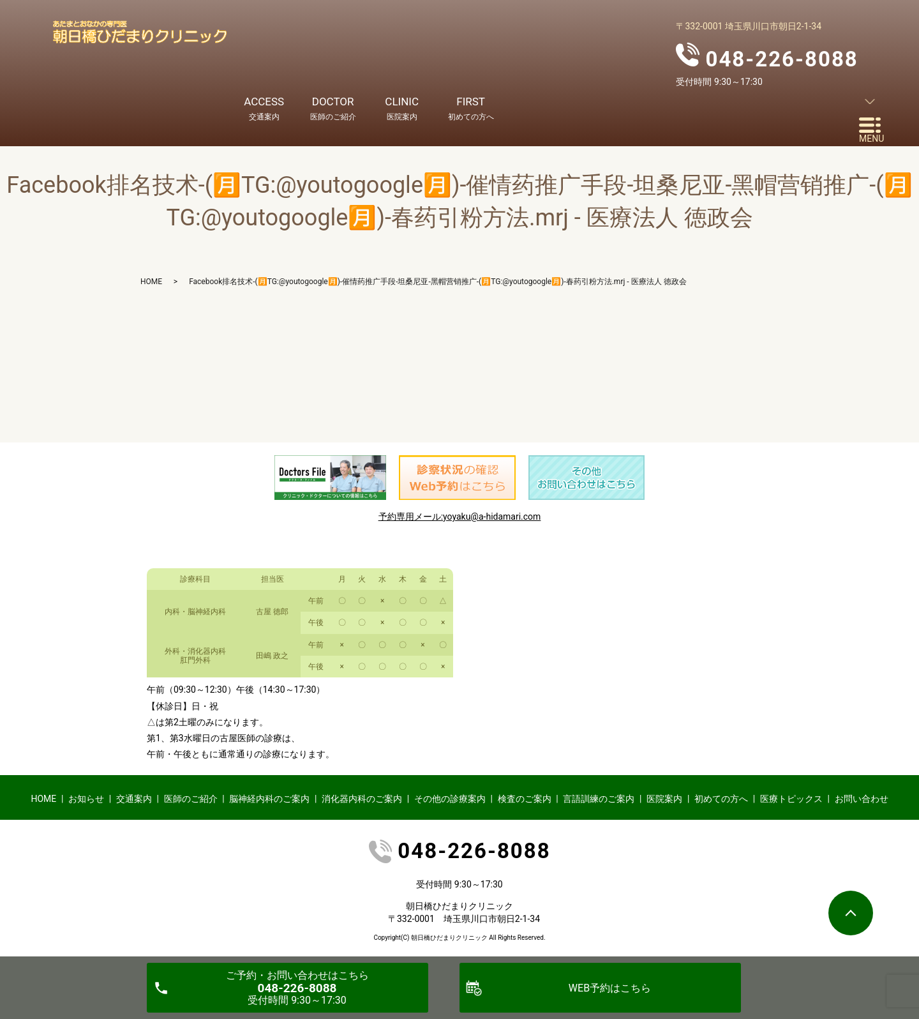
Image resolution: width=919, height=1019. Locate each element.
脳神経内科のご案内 (269, 799)
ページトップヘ (850, 913)
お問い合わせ (861, 799)
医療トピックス (791, 799)
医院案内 (664, 799)
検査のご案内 (524, 799)
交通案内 (134, 799)
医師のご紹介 (191, 799)
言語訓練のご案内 (598, 799)
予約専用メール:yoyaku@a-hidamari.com (459, 516)
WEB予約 (610, 988)
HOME (151, 281)
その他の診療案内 (450, 799)
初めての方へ (721, 799)
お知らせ (86, 799)
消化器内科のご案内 (362, 799)
